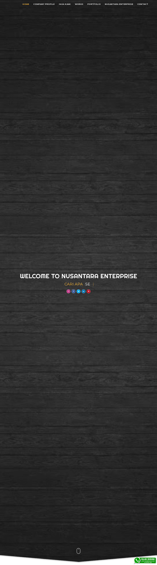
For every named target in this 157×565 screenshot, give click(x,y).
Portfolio (94, 4)
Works (79, 4)
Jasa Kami (65, 4)
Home (26, 4)
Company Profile (44, 4)
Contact (142, 4)
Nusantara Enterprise (119, 4)
